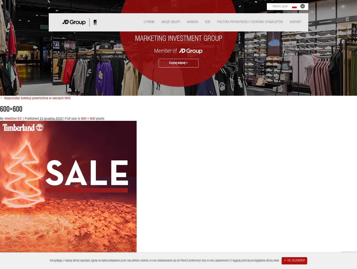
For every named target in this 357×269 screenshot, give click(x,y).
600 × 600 (88, 118)
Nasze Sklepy (171, 22)
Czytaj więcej (178, 63)
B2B (207, 22)
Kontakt (295, 22)
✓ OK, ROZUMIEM (294, 260)
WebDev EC (13, 118)
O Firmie (149, 22)
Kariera (192, 22)
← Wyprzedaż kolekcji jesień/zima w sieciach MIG (35, 98)
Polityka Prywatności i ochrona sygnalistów (250, 22)
